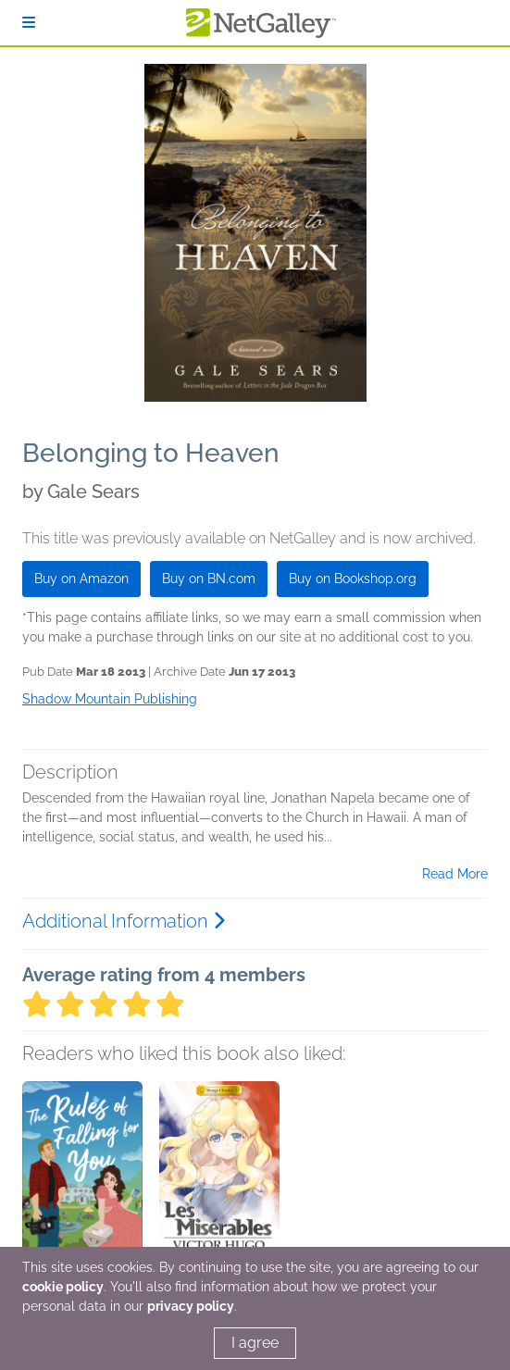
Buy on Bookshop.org (353, 578)
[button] (82, 1178)
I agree (255, 1342)
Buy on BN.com (208, 578)
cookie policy (63, 1286)
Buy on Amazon (81, 578)
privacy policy (190, 1306)
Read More (455, 873)
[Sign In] (28, 22)
